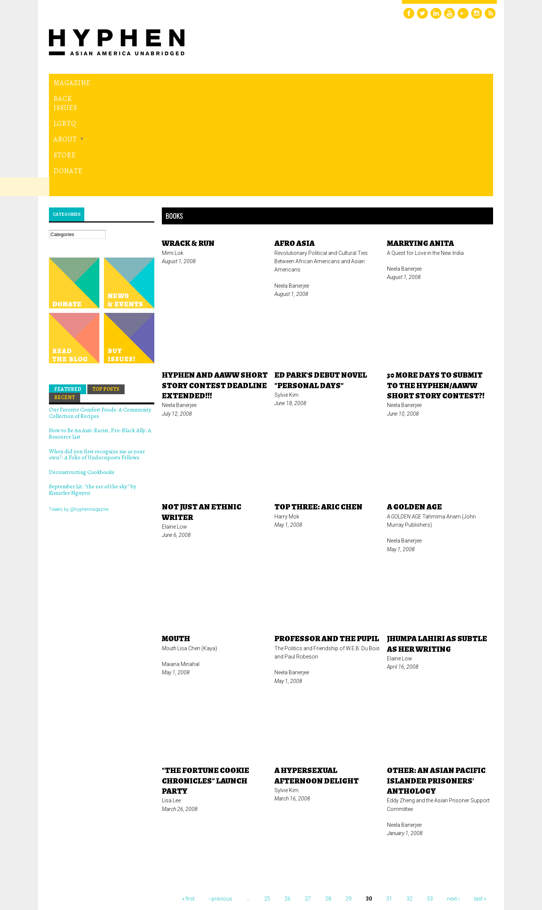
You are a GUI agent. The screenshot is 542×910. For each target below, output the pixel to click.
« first (188, 795)
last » (480, 795)
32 (409, 795)
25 (267, 795)
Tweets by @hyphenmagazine (78, 405)
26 (288, 795)
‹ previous (220, 795)
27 (308, 795)
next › (453, 795)
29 (349, 795)
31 (389, 795)
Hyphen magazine (84, 872)
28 (328, 795)
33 (430, 795)
